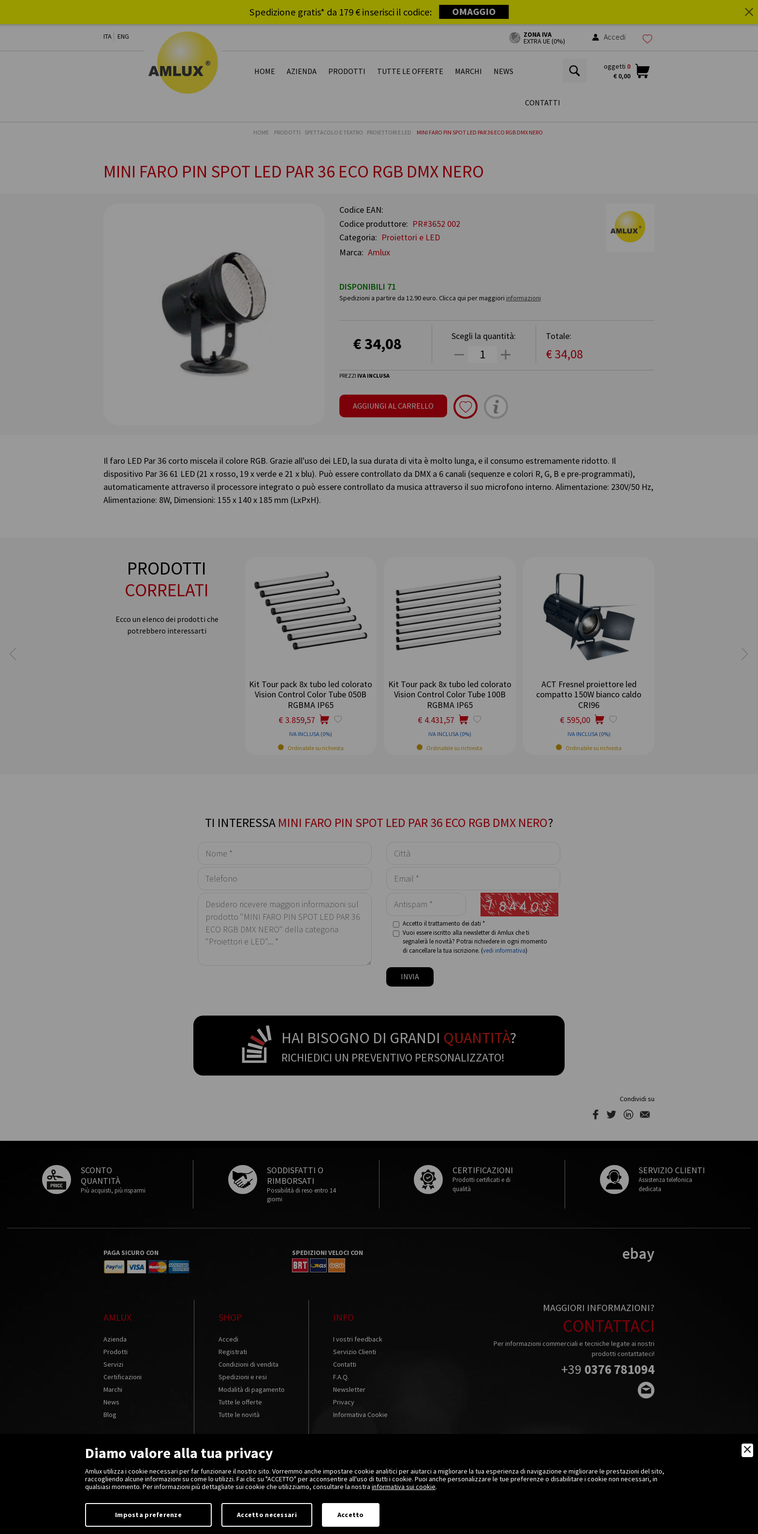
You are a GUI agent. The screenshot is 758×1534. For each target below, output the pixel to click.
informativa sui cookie (404, 1486)
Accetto (350, 1514)
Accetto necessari (267, 1514)
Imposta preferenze (148, 1514)
